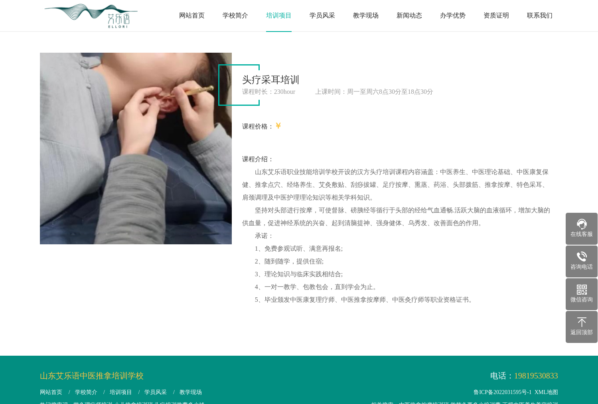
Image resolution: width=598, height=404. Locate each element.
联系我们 (540, 15)
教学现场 (366, 15)
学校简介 (235, 15)
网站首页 (192, 15)
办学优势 (453, 15)
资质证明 (496, 15)
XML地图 (546, 391)
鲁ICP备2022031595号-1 (502, 391)
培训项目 (279, 15)
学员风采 (322, 15)
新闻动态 (409, 15)
